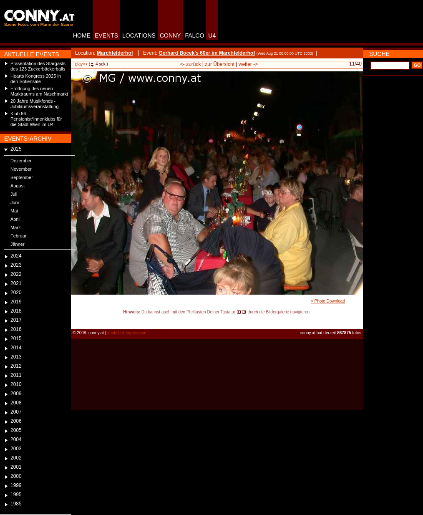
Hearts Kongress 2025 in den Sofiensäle (35, 78)
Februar (18, 235)
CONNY (170, 35)
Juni (14, 202)
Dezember (21, 160)
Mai (14, 210)
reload (78, 320)
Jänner (17, 244)
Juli (14, 194)
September (21, 177)
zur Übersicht (219, 64)
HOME (82, 35)
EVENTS (106, 35)
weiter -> (248, 64)
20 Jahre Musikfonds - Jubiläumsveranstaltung (34, 103)
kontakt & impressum (126, 333)
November (21, 169)
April (15, 219)
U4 (212, 35)
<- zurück (190, 64)
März (15, 227)
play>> (81, 64)
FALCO (194, 35)
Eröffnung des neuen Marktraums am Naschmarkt (39, 91)
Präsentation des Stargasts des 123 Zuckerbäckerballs (37, 66)
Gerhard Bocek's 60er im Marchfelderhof (207, 53)
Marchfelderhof (115, 53)
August (17, 185)
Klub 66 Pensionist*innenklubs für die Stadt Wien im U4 (36, 119)
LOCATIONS (139, 35)
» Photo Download (328, 301)
